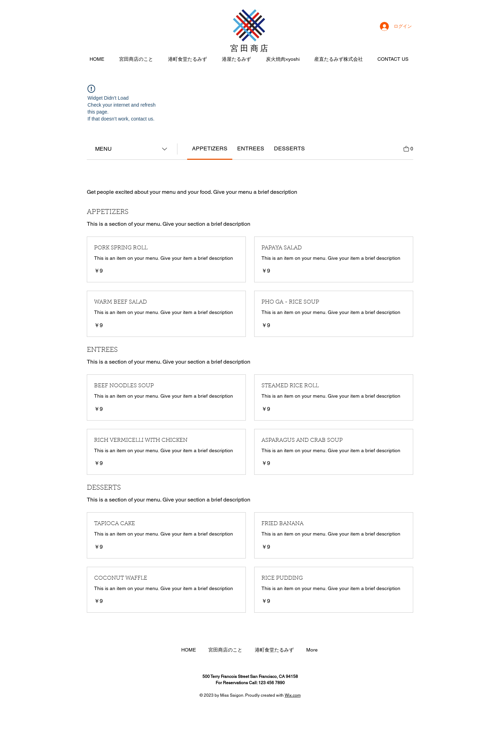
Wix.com (293, 695)
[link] (209, 148)
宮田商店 (250, 48)
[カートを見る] (408, 148)
